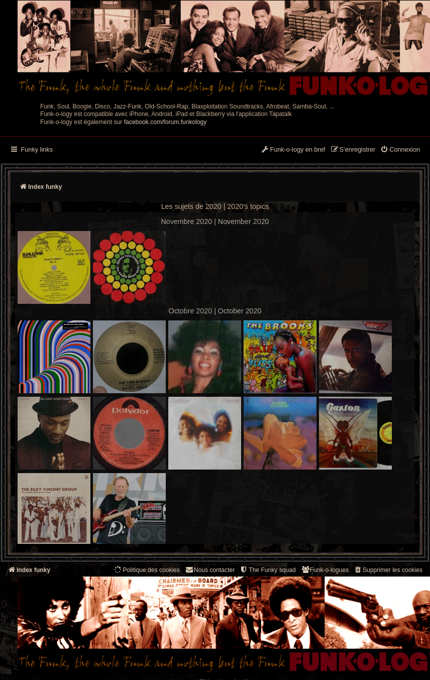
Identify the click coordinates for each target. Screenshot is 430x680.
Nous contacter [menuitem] (210, 570)
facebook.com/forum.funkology (165, 122)
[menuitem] (400, 150)
